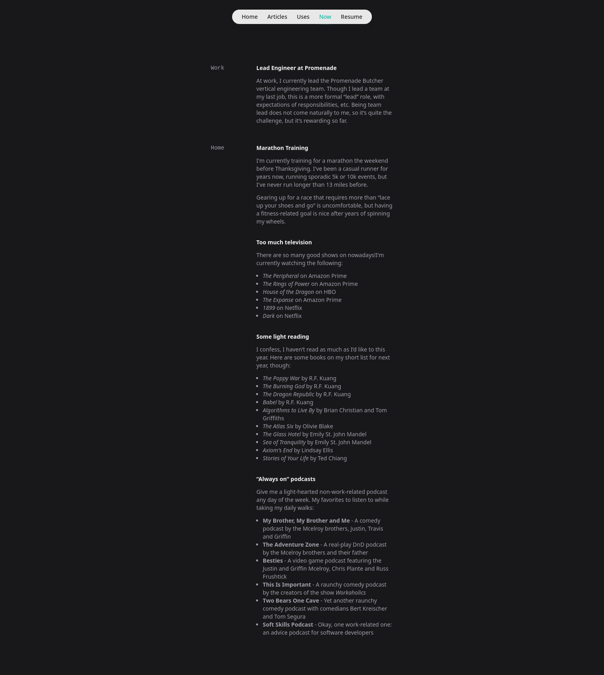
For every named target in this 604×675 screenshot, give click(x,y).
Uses (303, 16)
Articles (277, 16)
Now (325, 18)
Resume (351, 16)
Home (250, 16)
